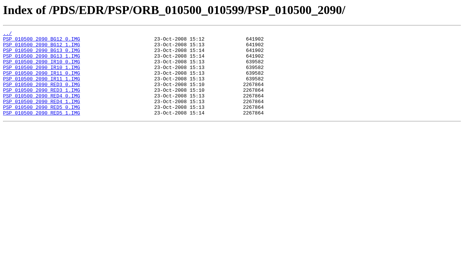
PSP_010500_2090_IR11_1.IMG (41, 88)
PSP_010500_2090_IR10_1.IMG (41, 75)
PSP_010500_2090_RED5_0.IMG (41, 122)
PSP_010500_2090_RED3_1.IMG (41, 102)
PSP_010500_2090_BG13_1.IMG (41, 61)
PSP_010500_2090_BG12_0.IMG (41, 41)
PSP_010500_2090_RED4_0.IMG (41, 109)
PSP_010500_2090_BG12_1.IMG (41, 47)
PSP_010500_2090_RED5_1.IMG (41, 129)
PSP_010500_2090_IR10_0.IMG (41, 68)
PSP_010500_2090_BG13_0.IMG (41, 54)
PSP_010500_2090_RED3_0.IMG (41, 95)
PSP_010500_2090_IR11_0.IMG (41, 81)
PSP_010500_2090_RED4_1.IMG (41, 116)
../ (7, 34)
